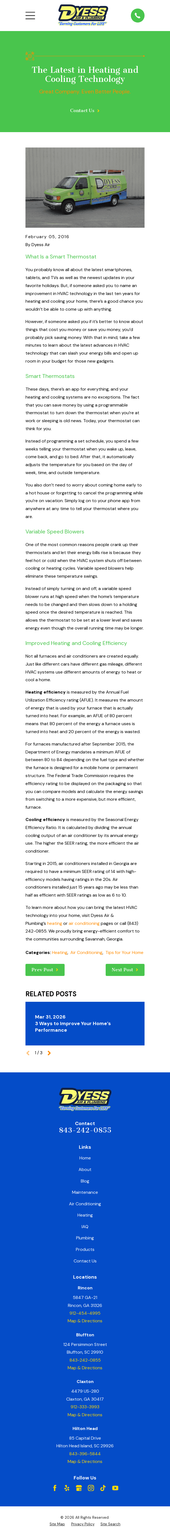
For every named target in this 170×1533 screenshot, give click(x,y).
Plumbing (85, 1238)
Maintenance (85, 1192)
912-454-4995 (85, 1313)
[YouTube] (115, 1488)
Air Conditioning (86, 952)
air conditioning (84, 923)
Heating (59, 952)
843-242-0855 (85, 1130)
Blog (85, 1181)
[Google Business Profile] (79, 1488)
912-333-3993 (85, 1407)
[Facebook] (55, 1488)
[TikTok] (103, 1488)
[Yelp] (67, 1488)
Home (85, 1158)
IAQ (85, 1226)
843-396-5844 (85, 1454)
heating (54, 923)
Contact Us (85, 1261)
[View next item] (49, 1053)
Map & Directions (85, 1321)
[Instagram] (91, 1488)
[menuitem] (57, 1524)
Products (85, 1249)
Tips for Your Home (124, 952)
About (85, 1169)
